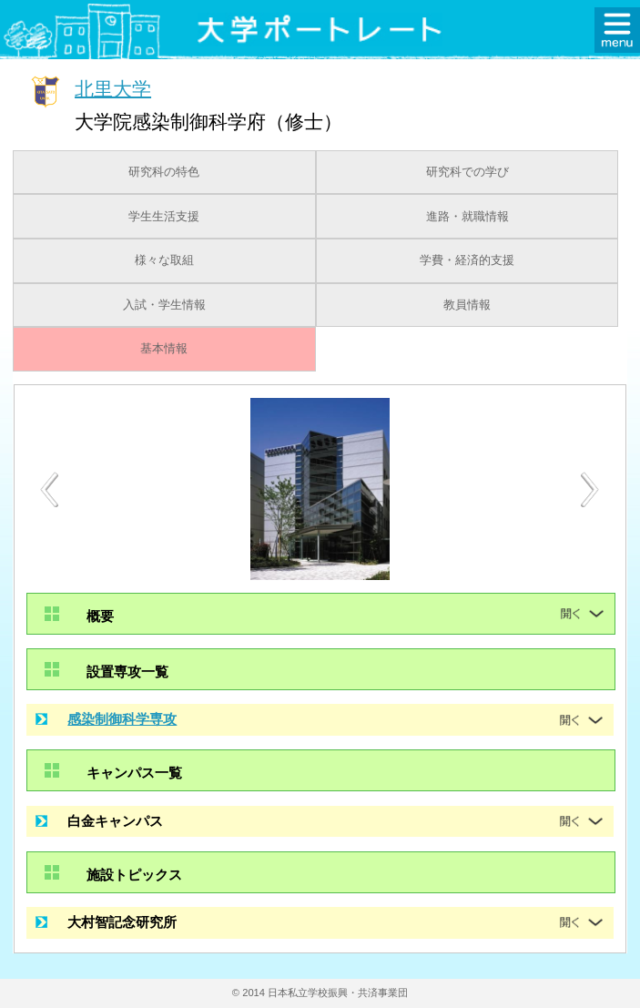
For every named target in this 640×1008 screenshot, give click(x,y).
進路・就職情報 (467, 216)
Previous (49, 489)
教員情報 (467, 305)
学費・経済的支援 (467, 260)
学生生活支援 (163, 216)
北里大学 (113, 87)
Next (591, 490)
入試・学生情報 (164, 305)
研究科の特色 (163, 172)
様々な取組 (164, 260)
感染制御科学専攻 (122, 719)
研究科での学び (467, 172)
